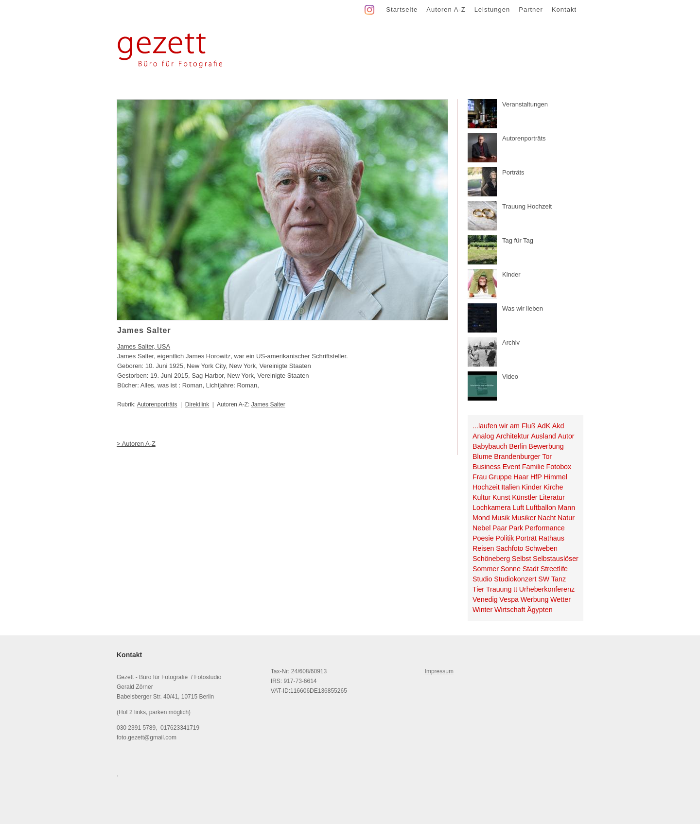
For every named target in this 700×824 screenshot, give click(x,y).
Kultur (481, 497)
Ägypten (539, 610)
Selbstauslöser (555, 558)
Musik (500, 518)
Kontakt (564, 9)
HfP (536, 477)
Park (516, 528)
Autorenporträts (157, 404)
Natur (566, 518)
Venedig (485, 599)
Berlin (518, 446)
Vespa (509, 599)
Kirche (553, 487)
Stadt (531, 569)
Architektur (512, 436)
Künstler (524, 497)
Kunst (501, 497)
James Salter (268, 404)
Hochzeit (486, 487)
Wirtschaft (509, 610)
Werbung (535, 599)
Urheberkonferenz (547, 589)
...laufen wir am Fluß (504, 426)
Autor (566, 436)
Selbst (521, 558)
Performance (545, 528)
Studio (482, 579)
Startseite (402, 9)
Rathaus (551, 538)
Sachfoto (509, 548)
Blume (482, 456)
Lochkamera (491, 507)
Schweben (541, 548)
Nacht (547, 518)
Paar (499, 528)
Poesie (483, 538)
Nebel (481, 528)
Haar (520, 477)
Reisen (483, 548)
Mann (566, 507)
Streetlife (554, 569)
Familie (533, 467)
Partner (531, 9)
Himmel (555, 477)
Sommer (485, 569)
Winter (482, 610)
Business (486, 467)
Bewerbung (545, 446)
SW (543, 579)
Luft (518, 507)
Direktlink (197, 404)
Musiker (523, 518)
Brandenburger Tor (523, 456)
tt (515, 589)
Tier (478, 589)
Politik (504, 538)
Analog (483, 436)
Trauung (499, 589)
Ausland (543, 436)
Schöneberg (491, 558)
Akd (558, 426)
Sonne (511, 569)
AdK (543, 426)
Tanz (558, 579)
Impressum (439, 671)
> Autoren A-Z (136, 443)
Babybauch (490, 446)
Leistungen (492, 9)
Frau (479, 477)
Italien (510, 487)
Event (512, 467)
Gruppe (500, 477)
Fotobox (559, 467)
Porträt (526, 538)
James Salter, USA (143, 346)
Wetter (560, 599)
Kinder (532, 487)
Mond (481, 518)
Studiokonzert (515, 579)
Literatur (551, 497)
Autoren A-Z (445, 9)
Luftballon (541, 507)
